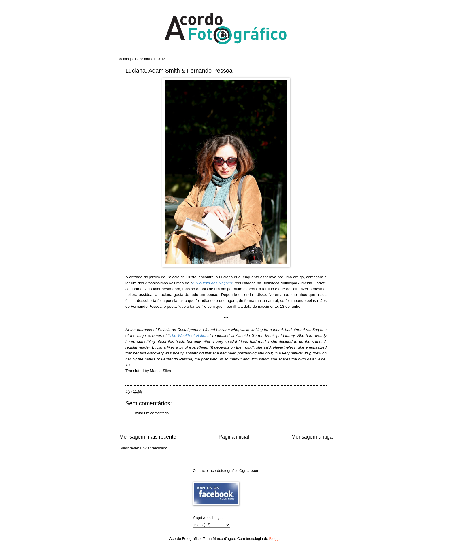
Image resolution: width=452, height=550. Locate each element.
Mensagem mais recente (147, 437)
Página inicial (234, 437)
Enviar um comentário (151, 413)
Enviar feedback (153, 448)
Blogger (275, 538)
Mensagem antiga (312, 437)
